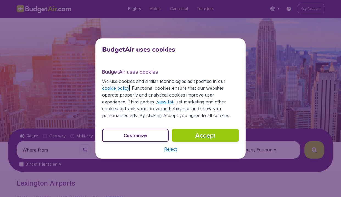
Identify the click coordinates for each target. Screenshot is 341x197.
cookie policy (115, 88)
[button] (170, 149)
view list (165, 102)
